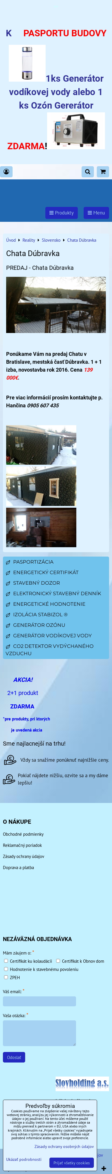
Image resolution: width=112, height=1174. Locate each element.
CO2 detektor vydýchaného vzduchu (50, 649)
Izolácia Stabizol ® (37, 614)
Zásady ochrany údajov (23, 856)
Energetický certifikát (42, 572)
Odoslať (14, 1057)
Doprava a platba (18, 867)
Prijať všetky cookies (72, 1163)
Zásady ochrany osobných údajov (64, 1146)
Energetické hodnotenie (45, 604)
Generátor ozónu (35, 625)
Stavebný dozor (33, 583)
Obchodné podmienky (23, 834)
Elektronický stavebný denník (53, 593)
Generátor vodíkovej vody (49, 636)
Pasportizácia (30, 562)
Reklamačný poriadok (22, 845)
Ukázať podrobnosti (24, 1159)
